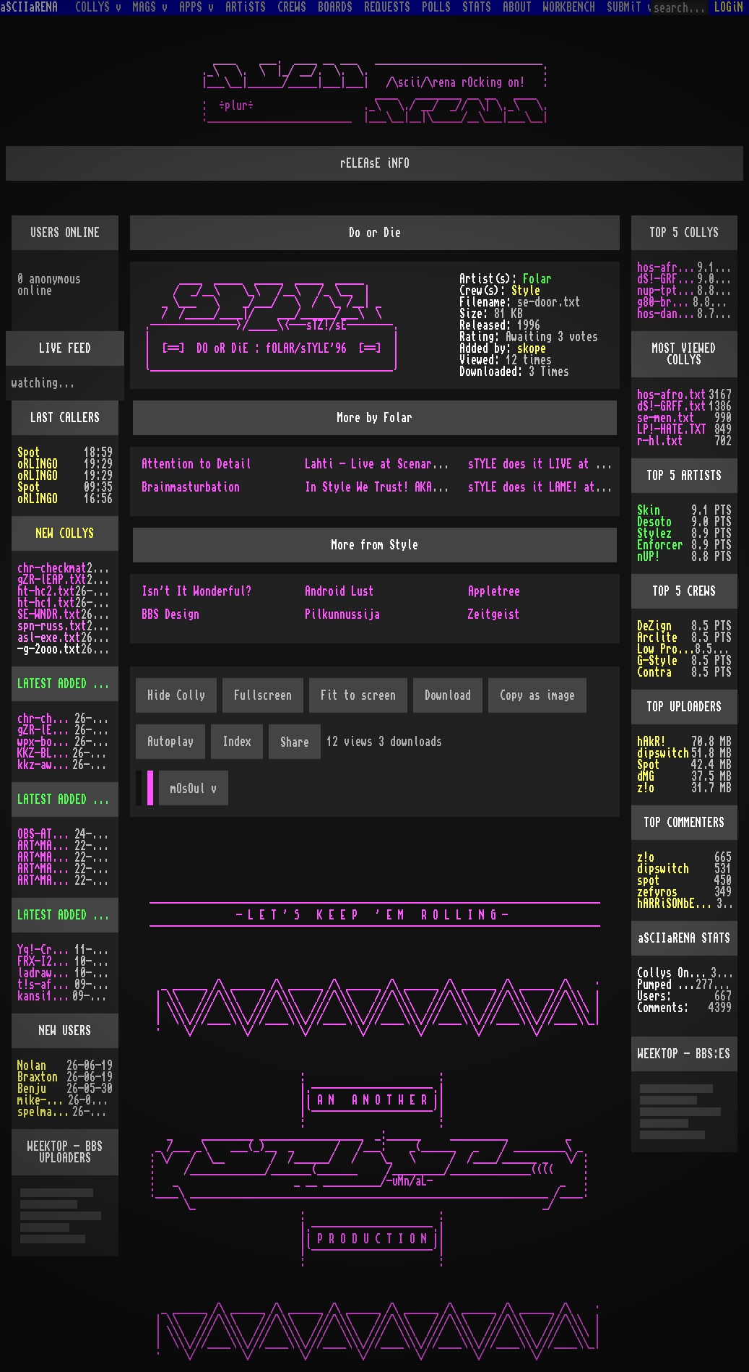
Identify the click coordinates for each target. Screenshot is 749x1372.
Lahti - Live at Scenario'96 (383, 464)
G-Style (657, 660)
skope (531, 348)
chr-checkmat (52, 568)
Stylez (654, 533)
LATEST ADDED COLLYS (72, 684)
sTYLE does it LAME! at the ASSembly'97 (578, 487)
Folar (537, 279)
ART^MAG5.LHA (45, 869)
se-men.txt (666, 418)
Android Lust (339, 591)
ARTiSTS (245, 7)
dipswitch (663, 753)
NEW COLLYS (65, 533)
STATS (476, 7)
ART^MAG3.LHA (45, 846)
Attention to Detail (196, 464)
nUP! (648, 556)
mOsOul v (193, 788)
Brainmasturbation (191, 487)
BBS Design (170, 614)
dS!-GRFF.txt (667, 279)
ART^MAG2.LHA (45, 880)
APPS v (196, 7)
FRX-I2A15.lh (45, 961)
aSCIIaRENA (29, 7)
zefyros (657, 892)
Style (525, 290)
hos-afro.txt (667, 267)
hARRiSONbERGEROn (677, 903)
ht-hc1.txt (46, 603)
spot (648, 880)
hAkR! (651, 741)
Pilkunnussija (342, 614)
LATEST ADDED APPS (66, 915)
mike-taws (42, 1100)
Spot (28, 452)
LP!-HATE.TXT (671, 429)
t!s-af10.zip (45, 984)
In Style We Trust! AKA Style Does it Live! (426, 487)
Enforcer (660, 545)
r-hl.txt (660, 441)
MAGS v (150, 7)
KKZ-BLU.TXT (44, 753)
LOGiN (728, 7)
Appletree (494, 591)
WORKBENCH (569, 7)
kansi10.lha (44, 996)
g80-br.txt (665, 302)
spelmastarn (44, 1112)
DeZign (654, 626)
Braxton (37, 1077)
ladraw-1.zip (45, 973)
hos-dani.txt (667, 314)
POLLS (436, 7)
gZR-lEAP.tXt (52, 580)
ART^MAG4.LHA (45, 857)
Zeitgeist (494, 614)
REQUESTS (387, 7)
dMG (645, 776)
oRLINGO (37, 464)
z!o (645, 788)
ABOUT (517, 7)
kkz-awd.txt (44, 765)
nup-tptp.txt (667, 290)
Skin (648, 510)
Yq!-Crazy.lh (45, 950)
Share (294, 742)
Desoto (654, 522)
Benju (31, 1088)
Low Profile (666, 649)
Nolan (31, 1065)
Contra (654, 672)
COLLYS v (98, 7)
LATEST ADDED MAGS (66, 799)
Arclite (657, 637)
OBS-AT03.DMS (45, 834)
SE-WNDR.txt (49, 614)
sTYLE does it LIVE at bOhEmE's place (572, 464)
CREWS (291, 7)
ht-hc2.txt (46, 591)
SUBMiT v (630, 7)
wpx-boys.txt (45, 741)
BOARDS (335, 7)
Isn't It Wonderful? (196, 591)
